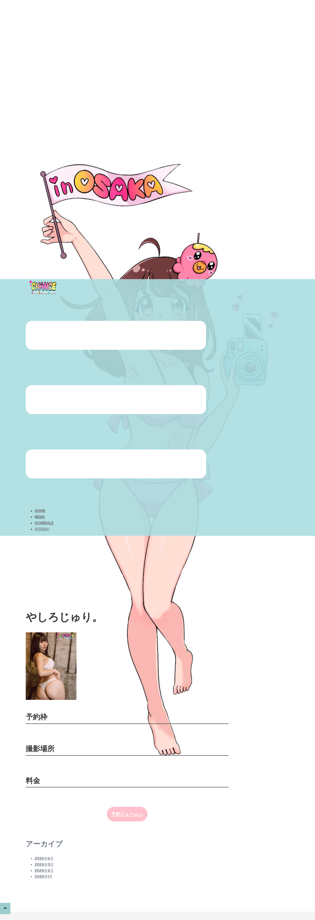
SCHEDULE (44, 500)
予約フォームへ (127, 791)
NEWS (40, 494)
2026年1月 (44, 854)
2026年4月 (44, 836)
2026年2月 (44, 848)
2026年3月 (44, 842)
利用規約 (42, 506)
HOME (40, 488)
